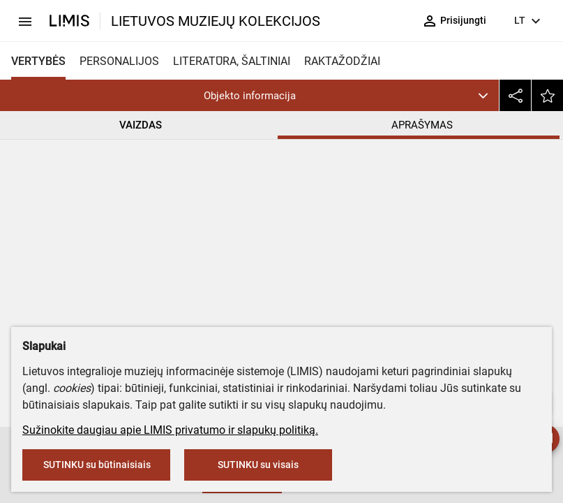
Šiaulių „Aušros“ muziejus (324, 233)
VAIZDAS (140, 125)
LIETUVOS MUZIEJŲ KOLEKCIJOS (215, 21)
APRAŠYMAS (422, 125)
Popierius (275, 320)
